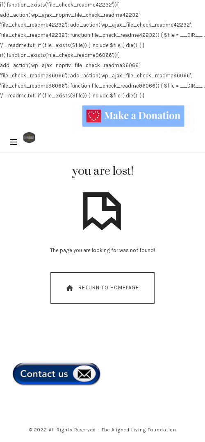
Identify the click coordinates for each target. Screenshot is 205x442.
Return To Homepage (102, 288)
